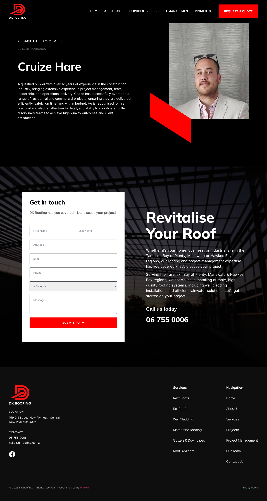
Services (139, 11)
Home (94, 11)
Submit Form (73, 322)
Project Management (172, 11)
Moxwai (84, 487)
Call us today (161, 309)
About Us (114, 11)
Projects (203, 11)
